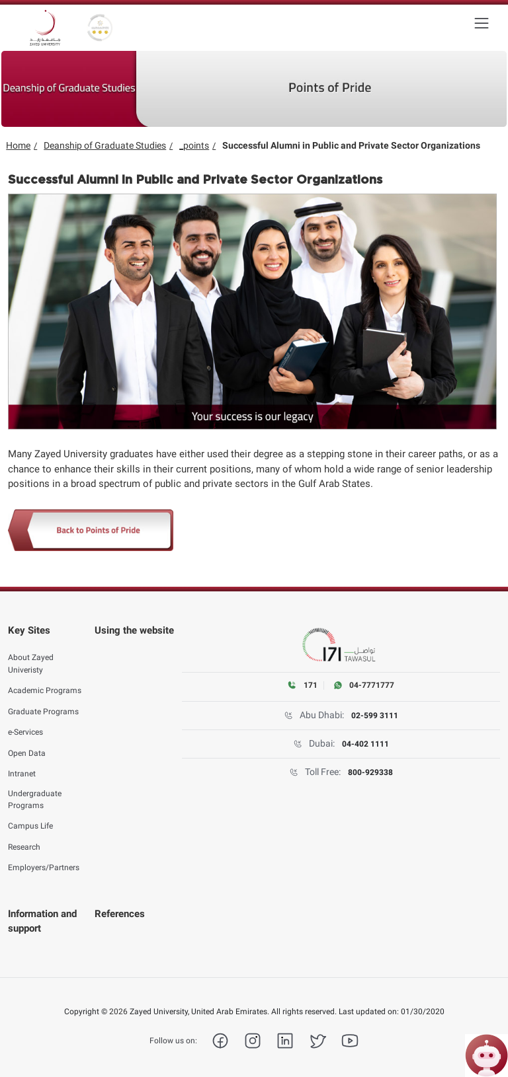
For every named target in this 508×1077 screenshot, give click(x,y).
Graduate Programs (43, 703)
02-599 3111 (374, 715)
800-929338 (370, 772)
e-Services (25, 724)
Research (24, 839)
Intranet (22, 765)
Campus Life (30, 818)
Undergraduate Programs (35, 791)
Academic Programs (44, 682)
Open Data (27, 745)
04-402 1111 (365, 744)
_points (194, 145)
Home (18, 145)
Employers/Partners (43, 860)
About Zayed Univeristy (31, 656)
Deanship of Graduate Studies (105, 145)
